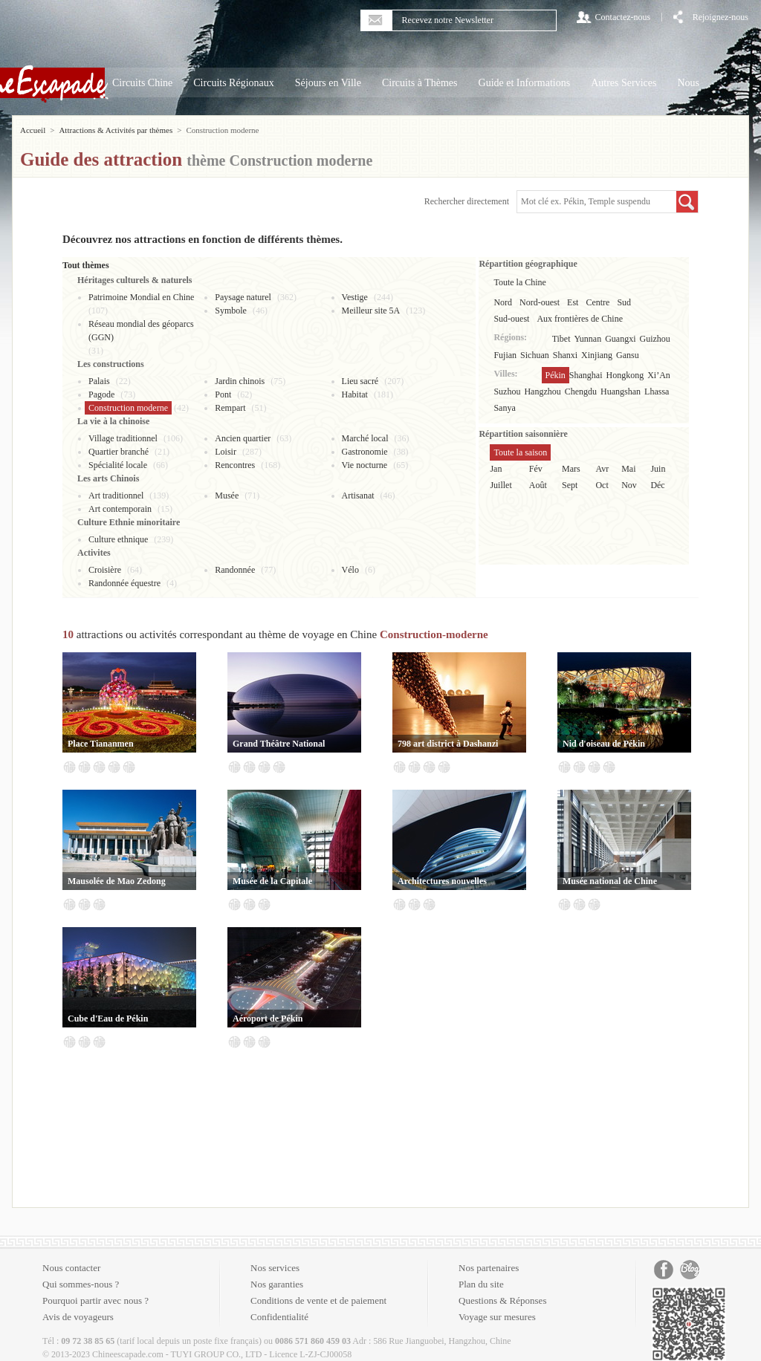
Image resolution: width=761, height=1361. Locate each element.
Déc (657, 485)
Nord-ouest (539, 302)
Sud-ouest (511, 319)
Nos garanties (276, 1284)
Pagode (101, 394)
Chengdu (581, 391)
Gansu (627, 355)
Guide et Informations (525, 82)
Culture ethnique (118, 539)
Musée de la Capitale (272, 881)
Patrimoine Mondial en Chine (141, 297)
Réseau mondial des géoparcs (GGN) (141, 330)
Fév (536, 469)
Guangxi (620, 339)
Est (572, 302)
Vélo (350, 570)
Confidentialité (279, 1316)
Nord (502, 302)
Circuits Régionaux (233, 82)
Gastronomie (365, 451)
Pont (223, 394)
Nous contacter (71, 1267)
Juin (657, 469)
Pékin (555, 375)
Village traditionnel (123, 438)
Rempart (230, 408)
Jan (496, 469)
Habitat (355, 394)
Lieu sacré (360, 381)
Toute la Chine (519, 282)
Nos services (274, 1267)
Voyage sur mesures (497, 1316)
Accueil (32, 130)
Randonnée (235, 570)
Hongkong (625, 375)
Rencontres (235, 465)
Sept (569, 485)
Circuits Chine (142, 82)
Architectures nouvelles (442, 881)
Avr (602, 469)
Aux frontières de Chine (580, 319)
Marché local (365, 438)
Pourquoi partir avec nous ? (95, 1300)
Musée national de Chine (610, 881)
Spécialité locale (117, 465)
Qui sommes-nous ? (80, 1284)
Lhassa (656, 391)
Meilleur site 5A (371, 310)
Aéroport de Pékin (267, 1018)
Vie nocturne (365, 465)
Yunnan (588, 339)
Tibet (561, 339)
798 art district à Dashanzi (448, 743)
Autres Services (623, 82)
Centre (597, 302)
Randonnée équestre (124, 583)
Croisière (104, 570)
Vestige (355, 297)
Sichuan (534, 355)
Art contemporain (120, 509)
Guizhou (655, 339)
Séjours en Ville (328, 82)
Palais (99, 381)
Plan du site (481, 1284)
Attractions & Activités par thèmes (115, 130)
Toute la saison (520, 452)
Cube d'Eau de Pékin (108, 1018)
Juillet (500, 485)
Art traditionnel (115, 495)
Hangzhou (542, 391)
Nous (688, 82)
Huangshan (620, 391)
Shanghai (586, 375)
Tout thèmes (85, 265)
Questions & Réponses (502, 1300)
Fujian (504, 355)
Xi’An (658, 375)
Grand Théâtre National (279, 743)
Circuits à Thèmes (420, 82)
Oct (601, 485)
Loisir (225, 451)
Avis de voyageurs (78, 1316)
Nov (629, 485)
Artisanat (358, 495)
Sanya (504, 408)
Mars (571, 469)
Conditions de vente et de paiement (318, 1300)
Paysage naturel (243, 297)
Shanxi (565, 355)
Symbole (231, 310)
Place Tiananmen (101, 743)
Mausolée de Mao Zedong (117, 881)
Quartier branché (118, 451)
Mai (628, 469)
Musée (227, 495)
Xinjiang (596, 355)
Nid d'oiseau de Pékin (604, 743)
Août (538, 485)
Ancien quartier (243, 438)
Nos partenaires (489, 1267)
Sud (624, 302)
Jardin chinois (240, 381)
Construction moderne (128, 408)
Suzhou (506, 391)
